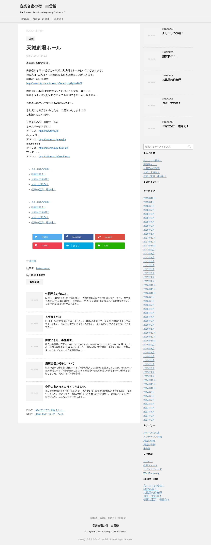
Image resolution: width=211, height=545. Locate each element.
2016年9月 (148, 297)
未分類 (32, 260)
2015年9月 (148, 344)
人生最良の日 (53, 317)
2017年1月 (148, 281)
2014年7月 (148, 400)
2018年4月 (148, 222)
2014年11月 (149, 384)
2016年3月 (148, 321)
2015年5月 (148, 360)
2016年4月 (148, 317)
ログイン (148, 461)
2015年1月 (148, 376)
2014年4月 (148, 412)
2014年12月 (149, 380)
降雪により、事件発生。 (59, 340)
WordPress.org (151, 473)
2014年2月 (148, 419)
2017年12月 (149, 237)
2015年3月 (148, 368)
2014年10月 (149, 388)
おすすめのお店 (151, 432)
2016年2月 (148, 324)
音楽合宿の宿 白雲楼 (38, 6)
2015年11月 (149, 336)
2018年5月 (148, 218)
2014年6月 (148, 404)
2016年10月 (149, 293)
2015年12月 (149, 332)
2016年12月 (149, 285)
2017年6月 (148, 261)
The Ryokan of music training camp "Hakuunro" (105, 531)
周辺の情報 (149, 440)
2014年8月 (148, 396)
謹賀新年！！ (38, 174)
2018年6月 (148, 214)
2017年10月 (149, 245)
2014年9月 (148, 392)
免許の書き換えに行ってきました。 (66, 386)
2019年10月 (149, 198)
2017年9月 (148, 249)
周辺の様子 (149, 444)
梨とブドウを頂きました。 (50, 410)
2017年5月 (148, 265)
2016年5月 (148, 313)
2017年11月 (149, 241)
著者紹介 (58, 19)
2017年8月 (148, 253)
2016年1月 (148, 328)
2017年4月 (148, 269)
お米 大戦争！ (40, 184)
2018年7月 (148, 210)
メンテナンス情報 (152, 436)
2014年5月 (148, 408)
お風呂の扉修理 (40, 179)
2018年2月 (148, 229)
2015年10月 (149, 340)
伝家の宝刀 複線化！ (43, 189)
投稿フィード (150, 465)
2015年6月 (148, 356)
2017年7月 (148, 257)
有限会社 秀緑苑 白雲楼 (35, 19)
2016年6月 (148, 309)
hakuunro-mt (43, 268)
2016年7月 (148, 305)
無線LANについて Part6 (49, 414)
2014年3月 (148, 416)
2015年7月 (148, 352)
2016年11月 (149, 289)
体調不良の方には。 (57, 293)
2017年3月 (148, 273)
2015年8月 (148, 348)
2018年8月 (148, 206)
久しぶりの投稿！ (41, 169)
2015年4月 (148, 364)
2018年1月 (148, 233)
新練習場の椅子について (59, 363)
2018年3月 (148, 225)
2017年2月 (148, 277)
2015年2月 (148, 372)
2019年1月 (148, 202)
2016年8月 (148, 301)
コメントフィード (152, 469)
